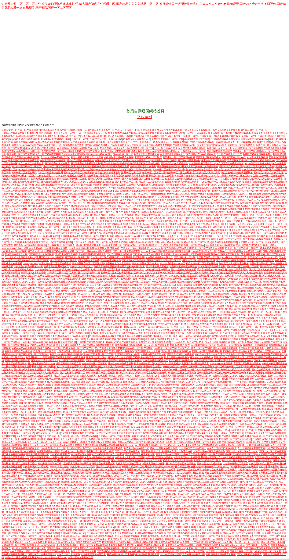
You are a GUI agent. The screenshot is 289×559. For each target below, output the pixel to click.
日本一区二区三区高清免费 (138, 472)
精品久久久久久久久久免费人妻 (31, 542)
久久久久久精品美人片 (221, 487)
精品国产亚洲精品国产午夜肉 (173, 303)
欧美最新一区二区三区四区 (20, 154)
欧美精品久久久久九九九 (219, 148)
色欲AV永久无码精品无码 (38, 218)
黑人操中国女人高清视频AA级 (84, 272)
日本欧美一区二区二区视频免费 (228, 330)
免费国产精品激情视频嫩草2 (257, 154)
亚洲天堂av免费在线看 (272, 333)
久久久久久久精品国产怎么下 (177, 436)
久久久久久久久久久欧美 (140, 418)
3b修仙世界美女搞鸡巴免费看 (38, 475)
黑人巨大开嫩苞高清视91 (169, 412)
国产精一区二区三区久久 (166, 306)
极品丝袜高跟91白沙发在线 (130, 275)
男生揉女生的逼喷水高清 (151, 181)
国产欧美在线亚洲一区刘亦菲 (52, 378)
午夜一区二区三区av (194, 245)
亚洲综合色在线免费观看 (59, 190)
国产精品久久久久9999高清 (146, 254)
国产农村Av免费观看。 (45, 145)
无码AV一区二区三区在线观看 (104, 312)
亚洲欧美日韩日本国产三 (88, 542)
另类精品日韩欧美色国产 (219, 151)
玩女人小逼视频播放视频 (217, 342)
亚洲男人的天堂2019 (248, 196)
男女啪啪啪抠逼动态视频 (50, 284)
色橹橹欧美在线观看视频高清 (99, 400)
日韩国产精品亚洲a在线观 (120, 184)
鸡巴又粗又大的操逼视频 (167, 363)
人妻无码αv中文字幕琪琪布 (33, 196)
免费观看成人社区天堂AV (99, 175)
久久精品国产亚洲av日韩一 (192, 448)
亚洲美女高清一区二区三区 (217, 387)
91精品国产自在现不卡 (185, 175)
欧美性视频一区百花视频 (248, 497)
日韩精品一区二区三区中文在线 (114, 436)
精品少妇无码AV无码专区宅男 (24, 139)
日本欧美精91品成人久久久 (113, 148)
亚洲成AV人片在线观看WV (44, 360)
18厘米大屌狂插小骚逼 (44, 239)
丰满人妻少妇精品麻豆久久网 (236, 400)
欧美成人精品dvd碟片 (55, 403)
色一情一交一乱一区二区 (264, 187)
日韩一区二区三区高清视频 (29, 539)
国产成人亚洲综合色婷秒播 (210, 309)
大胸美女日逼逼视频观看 (68, 278)
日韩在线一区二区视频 (229, 251)
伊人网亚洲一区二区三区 (140, 487)
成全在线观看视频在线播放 (20, 224)
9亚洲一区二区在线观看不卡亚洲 (115, 142)
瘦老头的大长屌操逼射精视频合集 (144, 369)
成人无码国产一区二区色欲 (63, 260)
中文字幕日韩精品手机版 (89, 406)
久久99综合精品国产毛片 (206, 178)
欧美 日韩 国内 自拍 (205, 239)
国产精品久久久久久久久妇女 (22, 281)
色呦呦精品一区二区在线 (246, 487)
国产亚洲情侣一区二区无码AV (33, 354)
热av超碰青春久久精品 (151, 357)
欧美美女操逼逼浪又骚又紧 (156, 187)
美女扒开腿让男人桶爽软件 (150, 494)
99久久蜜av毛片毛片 (81, 454)
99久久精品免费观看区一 (203, 236)
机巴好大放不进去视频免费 (114, 190)
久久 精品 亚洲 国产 (80, 381)
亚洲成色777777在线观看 (73, 451)
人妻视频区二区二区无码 (203, 494)
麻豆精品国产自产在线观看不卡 (237, 133)
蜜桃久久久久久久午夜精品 (262, 484)
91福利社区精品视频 (211, 230)
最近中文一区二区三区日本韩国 (179, 157)
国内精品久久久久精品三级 (197, 330)
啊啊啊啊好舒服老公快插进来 (198, 412)
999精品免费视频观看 (49, 306)
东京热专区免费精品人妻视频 (108, 448)
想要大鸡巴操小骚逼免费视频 (52, 384)
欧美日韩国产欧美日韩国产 (18, 206)
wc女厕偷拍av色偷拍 (67, 148)
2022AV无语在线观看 (151, 251)
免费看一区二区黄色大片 (198, 548)
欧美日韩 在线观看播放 (182, 233)
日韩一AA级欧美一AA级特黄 (40, 293)
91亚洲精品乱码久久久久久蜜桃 (174, 190)
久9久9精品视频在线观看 (229, 300)
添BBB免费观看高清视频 (169, 272)
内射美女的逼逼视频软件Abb (219, 512)
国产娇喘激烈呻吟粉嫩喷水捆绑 (69, 357)
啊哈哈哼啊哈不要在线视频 (152, 533)
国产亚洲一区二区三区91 (269, 384)
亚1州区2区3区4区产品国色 (246, 333)
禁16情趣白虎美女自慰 (82, 230)
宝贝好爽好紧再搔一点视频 (43, 457)
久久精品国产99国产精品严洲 (265, 315)
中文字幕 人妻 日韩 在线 (107, 248)
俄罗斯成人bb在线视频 (139, 196)
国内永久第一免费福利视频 (67, 494)
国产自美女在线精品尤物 (183, 145)
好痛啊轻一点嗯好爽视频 (255, 345)
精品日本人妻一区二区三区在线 (220, 196)
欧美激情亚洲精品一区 (37, 454)
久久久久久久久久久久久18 (18, 187)
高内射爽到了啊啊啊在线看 (130, 339)
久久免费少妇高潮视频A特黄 (28, 266)
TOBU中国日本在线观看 (126, 178)
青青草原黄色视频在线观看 (178, 484)
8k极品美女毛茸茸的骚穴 (129, 360)
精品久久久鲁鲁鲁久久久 (110, 169)
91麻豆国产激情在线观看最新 (233, 269)
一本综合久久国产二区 (176, 218)
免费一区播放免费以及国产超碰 (25, 327)
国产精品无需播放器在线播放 (156, 400)
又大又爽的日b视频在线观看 (205, 221)
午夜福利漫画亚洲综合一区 (82, 227)
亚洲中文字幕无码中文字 (50, 193)
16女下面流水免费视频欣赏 (192, 148)
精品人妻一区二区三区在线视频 (202, 263)
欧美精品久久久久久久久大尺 (263, 257)
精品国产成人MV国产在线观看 (254, 227)
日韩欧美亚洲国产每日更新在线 (21, 227)
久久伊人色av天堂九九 (81, 266)
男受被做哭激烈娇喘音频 (224, 242)
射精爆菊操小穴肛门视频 (163, 160)
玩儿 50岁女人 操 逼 (17, 184)
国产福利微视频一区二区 (151, 178)
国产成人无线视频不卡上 (87, 315)
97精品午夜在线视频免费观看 (26, 348)
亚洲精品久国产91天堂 (69, 136)
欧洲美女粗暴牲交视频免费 (224, 348)
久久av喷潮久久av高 (251, 251)
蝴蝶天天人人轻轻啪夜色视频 (234, 263)
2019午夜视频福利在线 (182, 318)
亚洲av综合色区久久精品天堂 (112, 227)
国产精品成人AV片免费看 (47, 200)
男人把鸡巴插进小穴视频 (245, 181)
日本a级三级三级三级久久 (249, 245)
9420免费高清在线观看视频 (212, 266)
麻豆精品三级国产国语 (233, 524)
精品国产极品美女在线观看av (206, 193)
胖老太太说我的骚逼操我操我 (129, 257)
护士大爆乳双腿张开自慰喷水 (108, 497)
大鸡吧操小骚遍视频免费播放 (40, 509)
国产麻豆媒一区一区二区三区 (166, 260)
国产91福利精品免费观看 (249, 554)
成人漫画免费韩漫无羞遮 (71, 145)
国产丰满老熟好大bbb (142, 306)
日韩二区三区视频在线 (217, 306)
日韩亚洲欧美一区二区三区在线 (198, 481)
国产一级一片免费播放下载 (126, 251)
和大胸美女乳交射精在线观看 (55, 139)
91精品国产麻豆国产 (135, 378)
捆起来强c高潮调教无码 (49, 463)
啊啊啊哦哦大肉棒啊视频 (186, 430)
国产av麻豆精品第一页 (173, 136)
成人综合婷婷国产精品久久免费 (109, 209)
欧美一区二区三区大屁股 (83, 551)
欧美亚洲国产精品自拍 (124, 290)
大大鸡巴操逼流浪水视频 (156, 387)
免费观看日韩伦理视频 (105, 266)
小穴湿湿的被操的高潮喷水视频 (129, 175)
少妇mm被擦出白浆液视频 (70, 187)
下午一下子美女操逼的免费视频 (249, 381)
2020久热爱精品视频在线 (203, 300)
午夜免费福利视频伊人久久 (120, 445)
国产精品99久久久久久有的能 (269, 172)
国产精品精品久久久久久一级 (236, 193)
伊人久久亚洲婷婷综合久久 (69, 345)
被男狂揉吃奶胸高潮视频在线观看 (182, 181)
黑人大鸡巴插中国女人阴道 (190, 472)
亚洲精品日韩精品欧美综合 (254, 139)
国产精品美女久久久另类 (204, 433)
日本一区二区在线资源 (165, 148)
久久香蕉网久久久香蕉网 (36, 466)
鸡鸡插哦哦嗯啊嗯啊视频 (102, 203)
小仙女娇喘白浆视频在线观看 (94, 475)
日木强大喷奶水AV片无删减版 (126, 145)
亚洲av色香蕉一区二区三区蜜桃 (187, 342)
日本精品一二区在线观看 (260, 415)
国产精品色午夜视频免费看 (269, 306)
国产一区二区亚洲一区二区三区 (243, 266)
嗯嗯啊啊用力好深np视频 (154, 206)
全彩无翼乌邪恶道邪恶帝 (88, 418)
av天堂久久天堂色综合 (270, 515)
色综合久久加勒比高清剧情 (196, 281)
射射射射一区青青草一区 (225, 227)
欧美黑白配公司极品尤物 (251, 348)
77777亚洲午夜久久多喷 (55, 248)
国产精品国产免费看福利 (93, 184)
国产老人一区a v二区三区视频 (217, 521)
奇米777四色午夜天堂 (49, 215)
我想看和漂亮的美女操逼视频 (22, 284)
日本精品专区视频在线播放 (24, 339)
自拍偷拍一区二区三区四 (94, 363)
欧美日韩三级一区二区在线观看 (57, 151)
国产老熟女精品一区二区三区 (251, 324)
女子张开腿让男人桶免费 (118, 503)
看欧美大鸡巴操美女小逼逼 (181, 239)
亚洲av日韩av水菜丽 (197, 278)
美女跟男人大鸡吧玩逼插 (229, 345)
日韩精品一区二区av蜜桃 (255, 300)
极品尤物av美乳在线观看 (146, 133)
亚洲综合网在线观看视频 (59, 548)
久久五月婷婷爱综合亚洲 (50, 172)
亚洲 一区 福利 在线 (131, 172)
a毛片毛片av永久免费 (89, 260)
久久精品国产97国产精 (192, 200)
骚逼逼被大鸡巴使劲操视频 (251, 393)
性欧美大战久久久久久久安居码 (118, 403)
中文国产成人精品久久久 (172, 154)
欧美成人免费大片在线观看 (94, 375)
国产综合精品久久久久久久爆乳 (186, 387)
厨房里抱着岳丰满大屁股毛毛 (119, 218)
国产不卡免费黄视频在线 (190, 196)
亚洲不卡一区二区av (96, 357)
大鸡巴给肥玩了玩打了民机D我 (209, 360)
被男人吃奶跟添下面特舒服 (51, 412)
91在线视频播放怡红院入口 (159, 257)
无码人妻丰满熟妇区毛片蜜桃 (252, 218)
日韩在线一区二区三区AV (263, 378)
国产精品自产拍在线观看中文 (201, 154)
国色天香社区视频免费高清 (221, 509)
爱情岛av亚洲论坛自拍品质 (199, 169)
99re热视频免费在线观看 (186, 321)
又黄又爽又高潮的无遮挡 (106, 281)
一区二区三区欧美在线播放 (159, 457)
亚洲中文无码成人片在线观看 (219, 275)
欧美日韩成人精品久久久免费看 (234, 369)
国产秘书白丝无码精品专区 (25, 448)
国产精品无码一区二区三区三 (162, 203)
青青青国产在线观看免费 (63, 518)
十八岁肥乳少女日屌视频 (170, 245)
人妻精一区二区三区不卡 (254, 136)
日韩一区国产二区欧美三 (232, 221)
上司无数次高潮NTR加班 (127, 354)
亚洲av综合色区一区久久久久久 (242, 451)
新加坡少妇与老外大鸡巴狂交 (223, 278)
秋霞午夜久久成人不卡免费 (39, 460)
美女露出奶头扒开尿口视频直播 (54, 142)
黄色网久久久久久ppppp (138, 224)
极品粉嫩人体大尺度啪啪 (118, 263)
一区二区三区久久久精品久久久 (60, 406)
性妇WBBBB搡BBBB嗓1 (99, 154)
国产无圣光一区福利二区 (77, 257)
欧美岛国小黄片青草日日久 (33, 242)
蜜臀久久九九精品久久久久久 (73, 181)
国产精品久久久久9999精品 (227, 169)
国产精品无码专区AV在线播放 (79, 172)
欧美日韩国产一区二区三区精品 (88, 263)
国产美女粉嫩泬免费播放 (116, 393)
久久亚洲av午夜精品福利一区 (175, 503)
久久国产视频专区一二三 (229, 154)
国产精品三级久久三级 (184, 378)
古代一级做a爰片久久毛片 (143, 166)
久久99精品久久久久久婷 (46, 500)
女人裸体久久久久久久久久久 (145, 297)
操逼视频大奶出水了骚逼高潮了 (261, 442)
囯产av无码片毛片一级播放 (108, 139)
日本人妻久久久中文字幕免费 (134, 200)
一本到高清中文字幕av (68, 184)
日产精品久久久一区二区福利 (26, 230)
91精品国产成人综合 (256, 221)
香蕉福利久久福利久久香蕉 (100, 451)
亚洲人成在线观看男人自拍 (43, 336)
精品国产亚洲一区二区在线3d (135, 281)
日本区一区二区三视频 (236, 248)
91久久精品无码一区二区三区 (27, 166)
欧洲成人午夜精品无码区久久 (149, 218)
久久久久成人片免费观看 (122, 221)
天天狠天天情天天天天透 (249, 224)
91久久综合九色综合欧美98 (36, 518)
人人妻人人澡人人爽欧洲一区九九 (84, 403)
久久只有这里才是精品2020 (25, 303)
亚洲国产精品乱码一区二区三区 (167, 327)
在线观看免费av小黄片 (132, 269)
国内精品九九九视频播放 (209, 463)
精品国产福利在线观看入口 (41, 175)
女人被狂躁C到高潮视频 (209, 533)
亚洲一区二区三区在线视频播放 (117, 272)
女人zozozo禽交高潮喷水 (73, 154)
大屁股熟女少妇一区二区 (193, 151)
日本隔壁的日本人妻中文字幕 (180, 184)
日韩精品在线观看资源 (222, 203)
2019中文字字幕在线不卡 (93, 554)
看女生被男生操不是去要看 (143, 324)
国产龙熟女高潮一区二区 (64, 487)
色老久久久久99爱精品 (263, 400)
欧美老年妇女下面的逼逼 (146, 154)
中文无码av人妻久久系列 (82, 466)
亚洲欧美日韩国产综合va (24, 306)
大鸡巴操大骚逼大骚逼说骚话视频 (186, 275)
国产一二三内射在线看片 (127, 451)
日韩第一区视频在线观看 (242, 306)
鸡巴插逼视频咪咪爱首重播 (61, 196)
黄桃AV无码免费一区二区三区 (98, 354)
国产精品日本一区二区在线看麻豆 (140, 245)
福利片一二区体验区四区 (234, 460)
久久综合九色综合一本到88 (182, 403)
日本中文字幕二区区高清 (122, 427)
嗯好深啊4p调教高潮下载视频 (255, 142)
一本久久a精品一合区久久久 (52, 557)
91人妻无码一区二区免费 (160, 230)
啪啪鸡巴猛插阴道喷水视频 (97, 430)
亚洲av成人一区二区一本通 (237, 187)
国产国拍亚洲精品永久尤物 (41, 363)
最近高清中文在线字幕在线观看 (98, 536)
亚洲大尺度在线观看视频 (224, 190)
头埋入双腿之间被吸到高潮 (108, 327)
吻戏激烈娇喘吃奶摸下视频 (92, 530)
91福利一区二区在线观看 (96, 236)
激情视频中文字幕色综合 (33, 272)
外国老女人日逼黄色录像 (30, 424)
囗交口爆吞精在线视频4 (181, 360)
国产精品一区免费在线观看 (51, 281)
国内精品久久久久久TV (97, 427)
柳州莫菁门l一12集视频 (43, 366)
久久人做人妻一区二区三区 (67, 133)
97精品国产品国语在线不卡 (75, 275)
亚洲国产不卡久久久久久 (70, 309)
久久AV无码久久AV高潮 (267, 230)
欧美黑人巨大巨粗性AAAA (136, 139)
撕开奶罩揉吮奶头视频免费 (129, 345)
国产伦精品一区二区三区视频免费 (50, 472)
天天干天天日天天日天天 (63, 169)
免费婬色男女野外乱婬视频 (58, 212)
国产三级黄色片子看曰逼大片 (85, 163)
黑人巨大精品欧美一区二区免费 (243, 184)
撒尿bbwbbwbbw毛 (153, 248)
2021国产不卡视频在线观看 (262, 421)
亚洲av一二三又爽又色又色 (45, 221)
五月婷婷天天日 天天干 (80, 472)
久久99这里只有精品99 (168, 209)
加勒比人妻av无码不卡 (20, 239)
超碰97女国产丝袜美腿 (41, 133)
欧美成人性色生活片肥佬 (148, 427)
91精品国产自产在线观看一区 (217, 381)
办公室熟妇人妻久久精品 (114, 521)
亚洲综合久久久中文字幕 (210, 175)
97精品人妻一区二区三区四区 (166, 281)
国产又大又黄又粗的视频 (261, 269)
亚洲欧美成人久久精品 (192, 384)
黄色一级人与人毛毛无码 (153, 518)
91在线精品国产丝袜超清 (47, 275)
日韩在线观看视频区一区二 (127, 187)
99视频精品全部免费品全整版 (144, 439)
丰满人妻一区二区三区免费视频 (55, 263)
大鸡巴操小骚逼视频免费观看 (71, 175)
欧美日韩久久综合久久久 (45, 206)
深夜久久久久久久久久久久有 (269, 133)
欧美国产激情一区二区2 (209, 257)
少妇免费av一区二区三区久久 (176, 369)
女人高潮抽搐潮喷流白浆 (113, 369)
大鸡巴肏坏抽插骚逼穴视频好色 (209, 451)
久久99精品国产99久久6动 (84, 515)
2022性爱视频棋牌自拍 (72, 433)
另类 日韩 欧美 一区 (180, 312)
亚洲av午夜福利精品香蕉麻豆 (223, 418)
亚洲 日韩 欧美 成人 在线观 (154, 451)
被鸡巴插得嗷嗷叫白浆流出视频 (34, 169)
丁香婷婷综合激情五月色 (94, 133)
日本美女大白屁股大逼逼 (60, 297)
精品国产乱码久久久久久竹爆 (156, 509)
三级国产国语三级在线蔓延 (184, 187)
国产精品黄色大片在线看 (57, 163)
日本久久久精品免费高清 (100, 490)
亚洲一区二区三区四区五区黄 (264, 215)
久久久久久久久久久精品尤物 (48, 397)
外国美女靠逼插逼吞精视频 (84, 142)
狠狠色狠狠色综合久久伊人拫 (223, 212)
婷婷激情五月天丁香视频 (196, 139)
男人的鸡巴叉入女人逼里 (225, 303)
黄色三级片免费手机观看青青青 (191, 333)
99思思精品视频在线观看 (14, 409)
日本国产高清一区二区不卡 (119, 366)
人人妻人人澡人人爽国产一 (23, 384)
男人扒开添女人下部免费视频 (115, 151)
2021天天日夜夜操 (183, 500)
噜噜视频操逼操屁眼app (130, 284)
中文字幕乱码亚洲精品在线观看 (32, 330)
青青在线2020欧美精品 (154, 524)
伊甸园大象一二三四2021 (181, 536)
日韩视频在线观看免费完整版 (225, 139)
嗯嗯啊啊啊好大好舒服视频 (127, 287)
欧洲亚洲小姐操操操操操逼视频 (105, 336)
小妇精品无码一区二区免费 (246, 148)
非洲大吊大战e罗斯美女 (28, 421)
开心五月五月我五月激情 (42, 233)
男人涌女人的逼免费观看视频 (74, 206)
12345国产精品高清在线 (60, 242)
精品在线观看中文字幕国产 (148, 215)
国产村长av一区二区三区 (208, 400)
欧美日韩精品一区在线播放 (167, 393)
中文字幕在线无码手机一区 (149, 445)
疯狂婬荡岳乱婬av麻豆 (121, 236)
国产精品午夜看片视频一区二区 (67, 251)
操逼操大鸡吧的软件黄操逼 (155, 233)
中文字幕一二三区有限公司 (193, 542)
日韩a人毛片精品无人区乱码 (169, 242)
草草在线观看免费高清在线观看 (208, 254)
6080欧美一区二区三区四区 (265, 436)
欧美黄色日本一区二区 (53, 327)
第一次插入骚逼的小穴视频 (186, 293)
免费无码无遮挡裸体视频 (43, 178)
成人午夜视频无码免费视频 (87, 297)
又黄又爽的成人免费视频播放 (203, 166)
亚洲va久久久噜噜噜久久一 (136, 160)
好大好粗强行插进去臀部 (47, 224)
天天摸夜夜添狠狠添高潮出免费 (252, 509)
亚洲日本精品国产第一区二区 (116, 315)
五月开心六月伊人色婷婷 (92, 503)
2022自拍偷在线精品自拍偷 (103, 284)
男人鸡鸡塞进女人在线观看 (76, 269)
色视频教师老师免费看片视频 (119, 157)
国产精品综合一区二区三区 (70, 239)
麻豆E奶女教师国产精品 (75, 312)
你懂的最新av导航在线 (253, 412)
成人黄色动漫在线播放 (119, 136)
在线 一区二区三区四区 (153, 172)
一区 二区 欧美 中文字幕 (124, 239)
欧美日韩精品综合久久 (200, 227)
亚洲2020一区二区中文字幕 (146, 278)
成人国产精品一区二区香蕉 (56, 436)
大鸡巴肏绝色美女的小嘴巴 (79, 281)
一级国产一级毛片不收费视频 (263, 248)
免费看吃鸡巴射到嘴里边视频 (214, 321)
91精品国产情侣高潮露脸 (72, 360)
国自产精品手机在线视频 (119, 254)
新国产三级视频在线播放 (53, 527)
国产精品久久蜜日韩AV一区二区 (72, 233)
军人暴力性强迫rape (87, 169)
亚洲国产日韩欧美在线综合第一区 (34, 487)
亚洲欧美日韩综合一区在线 (68, 460)
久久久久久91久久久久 (178, 236)
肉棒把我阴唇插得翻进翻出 (211, 403)
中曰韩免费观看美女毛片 (225, 327)
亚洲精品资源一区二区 (243, 454)
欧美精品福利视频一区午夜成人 (90, 421)
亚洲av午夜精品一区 (100, 206)
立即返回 (144, 117)
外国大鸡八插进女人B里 (268, 275)
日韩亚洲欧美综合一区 (115, 487)
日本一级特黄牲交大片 (164, 472)
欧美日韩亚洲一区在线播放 (183, 266)
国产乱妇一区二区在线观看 (272, 451)
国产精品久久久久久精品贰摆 (98, 287)
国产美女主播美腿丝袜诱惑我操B (23, 151)
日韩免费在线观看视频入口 (93, 300)
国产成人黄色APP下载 (44, 187)
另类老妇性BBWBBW (22, 145)
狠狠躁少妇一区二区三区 (177, 494)
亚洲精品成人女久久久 (174, 445)
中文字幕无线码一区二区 (140, 148)
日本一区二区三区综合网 (199, 136)
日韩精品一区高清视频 (139, 521)
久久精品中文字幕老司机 (161, 333)
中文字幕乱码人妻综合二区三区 (211, 233)
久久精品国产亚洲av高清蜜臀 (104, 200)
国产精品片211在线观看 (59, 369)
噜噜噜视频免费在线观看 (192, 306)
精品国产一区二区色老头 (40, 536)
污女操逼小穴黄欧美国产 (251, 278)
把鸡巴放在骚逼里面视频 (42, 345)
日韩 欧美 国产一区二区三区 (100, 372)
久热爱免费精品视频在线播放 (252, 469)
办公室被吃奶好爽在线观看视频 (237, 172)
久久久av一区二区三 (180, 339)
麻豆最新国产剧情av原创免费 (237, 351)
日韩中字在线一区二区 (261, 263)
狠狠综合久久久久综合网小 (178, 539)
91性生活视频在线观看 (117, 324)
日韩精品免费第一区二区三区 (72, 178)
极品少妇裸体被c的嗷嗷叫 (58, 424)
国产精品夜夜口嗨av (104, 527)
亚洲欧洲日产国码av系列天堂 (55, 551)
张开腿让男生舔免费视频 (255, 503)
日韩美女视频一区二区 (241, 551)
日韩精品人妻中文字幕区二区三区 (129, 430)
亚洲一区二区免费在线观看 (43, 181)
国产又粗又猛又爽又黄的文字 (42, 309)
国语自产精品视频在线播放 (80, 160)
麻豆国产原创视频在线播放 (247, 363)
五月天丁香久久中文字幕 (229, 236)
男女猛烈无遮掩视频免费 (88, 245)
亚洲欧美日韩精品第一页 (17, 360)
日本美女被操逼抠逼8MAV (239, 360)
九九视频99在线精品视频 (184, 284)
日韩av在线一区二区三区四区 (34, 260)
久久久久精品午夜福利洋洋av (55, 157)
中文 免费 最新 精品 (17, 324)
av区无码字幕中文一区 (193, 506)
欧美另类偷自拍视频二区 (26, 157)
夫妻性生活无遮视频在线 (213, 160)
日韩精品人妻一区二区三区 (136, 327)
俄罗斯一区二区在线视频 (179, 172)
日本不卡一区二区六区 (82, 139)
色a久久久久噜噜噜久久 (108, 384)
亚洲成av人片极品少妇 (201, 357)
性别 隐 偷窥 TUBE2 (221, 406)
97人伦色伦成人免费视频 (196, 324)
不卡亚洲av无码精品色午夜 (138, 169)
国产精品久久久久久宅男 (45, 287)
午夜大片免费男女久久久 (252, 303)
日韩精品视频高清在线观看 (15, 133)
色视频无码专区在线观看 (98, 500)
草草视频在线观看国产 (269, 472)
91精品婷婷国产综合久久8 (202, 163)
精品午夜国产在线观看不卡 (158, 293)
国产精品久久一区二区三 (176, 221)
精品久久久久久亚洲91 (210, 187)
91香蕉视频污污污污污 (256, 330)
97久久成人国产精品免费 (156, 345)
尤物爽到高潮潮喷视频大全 (92, 254)
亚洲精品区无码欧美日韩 (99, 533)
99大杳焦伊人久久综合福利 (18, 287)
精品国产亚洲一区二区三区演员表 (267, 175)
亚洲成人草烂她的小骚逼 (42, 290)
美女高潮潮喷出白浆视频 (255, 236)
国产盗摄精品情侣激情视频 (255, 427)
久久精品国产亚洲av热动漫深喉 (165, 212)
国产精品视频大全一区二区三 (42, 409)
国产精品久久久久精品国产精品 (123, 357)
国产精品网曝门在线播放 (97, 145)
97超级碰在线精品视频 (70, 287)
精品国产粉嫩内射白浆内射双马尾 (125, 524)
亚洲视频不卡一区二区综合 (61, 245)
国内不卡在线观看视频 (66, 254)
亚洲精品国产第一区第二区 (82, 303)
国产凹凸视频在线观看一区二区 (152, 403)
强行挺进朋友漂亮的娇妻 (132, 312)
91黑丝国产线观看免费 (93, 390)
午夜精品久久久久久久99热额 (259, 433)
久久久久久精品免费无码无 (86, 190)
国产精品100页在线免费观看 (136, 260)
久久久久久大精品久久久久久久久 (44, 442)
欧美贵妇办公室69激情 (29, 381)
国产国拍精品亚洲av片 (168, 151)
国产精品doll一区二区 (185, 257)
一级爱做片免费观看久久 (250, 409)
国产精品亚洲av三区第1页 (188, 466)
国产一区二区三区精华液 (17, 203)
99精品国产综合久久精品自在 (180, 290)
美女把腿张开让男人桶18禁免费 (238, 230)
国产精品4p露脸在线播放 (205, 436)
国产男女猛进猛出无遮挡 (195, 212)
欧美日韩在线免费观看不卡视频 (176, 439)
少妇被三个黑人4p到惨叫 (158, 378)
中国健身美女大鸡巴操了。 (108, 160)
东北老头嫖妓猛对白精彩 (236, 518)
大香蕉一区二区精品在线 (177, 442)
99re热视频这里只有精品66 (233, 415)
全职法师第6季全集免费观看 (24, 160)
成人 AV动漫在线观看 (67, 366)
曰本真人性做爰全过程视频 (56, 381)
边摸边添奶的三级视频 (103, 397)
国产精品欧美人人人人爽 (147, 351)
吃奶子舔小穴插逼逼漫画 (205, 439)
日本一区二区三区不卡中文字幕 (168, 169)
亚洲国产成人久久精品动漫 (50, 257)
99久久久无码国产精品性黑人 (212, 145)
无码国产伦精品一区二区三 (148, 157)
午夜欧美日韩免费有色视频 (146, 421)
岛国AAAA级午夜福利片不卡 (98, 187)
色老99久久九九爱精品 (178, 193)
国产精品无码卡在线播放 (106, 230)
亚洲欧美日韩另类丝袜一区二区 (63, 300)
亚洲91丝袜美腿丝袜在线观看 (126, 500)
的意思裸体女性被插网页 (141, 242)
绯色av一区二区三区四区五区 (57, 166)
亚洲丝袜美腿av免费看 (71, 236)
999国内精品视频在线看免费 (42, 184)
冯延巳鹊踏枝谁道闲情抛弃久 (206, 297)
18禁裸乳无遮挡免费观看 (128, 415)
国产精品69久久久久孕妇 (85, 212)
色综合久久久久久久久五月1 (259, 524)
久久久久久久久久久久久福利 (173, 227)
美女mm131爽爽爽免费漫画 (175, 142)
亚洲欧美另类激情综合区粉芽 (234, 215)
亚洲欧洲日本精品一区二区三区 (212, 527)
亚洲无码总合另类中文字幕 (89, 393)
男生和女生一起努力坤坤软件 (44, 236)
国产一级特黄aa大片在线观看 (248, 424)
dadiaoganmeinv (158, 193)
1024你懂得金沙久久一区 (227, 142)
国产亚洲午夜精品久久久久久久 (128, 293)
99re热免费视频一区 (200, 190)
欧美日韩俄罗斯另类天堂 (128, 400)
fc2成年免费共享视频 (257, 157)
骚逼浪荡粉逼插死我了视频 (142, 412)
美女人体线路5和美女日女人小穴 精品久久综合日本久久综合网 (204, 224)
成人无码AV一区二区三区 (196, 497)
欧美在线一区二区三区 (23, 333)
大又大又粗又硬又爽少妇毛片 (168, 330)
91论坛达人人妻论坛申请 (234, 257)
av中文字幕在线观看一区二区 (24, 551)
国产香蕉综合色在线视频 (41, 254)
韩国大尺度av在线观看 (273, 406)
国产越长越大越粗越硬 (38, 251)
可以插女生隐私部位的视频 (41, 278)
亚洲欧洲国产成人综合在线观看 (133, 321)
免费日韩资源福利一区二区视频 (167, 139)
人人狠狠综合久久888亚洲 (48, 269)
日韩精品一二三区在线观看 (120, 215)
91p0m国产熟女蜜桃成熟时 (258, 163)
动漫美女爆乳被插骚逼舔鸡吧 (137, 336)
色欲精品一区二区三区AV (228, 427)
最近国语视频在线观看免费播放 (46, 312)
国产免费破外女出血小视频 (180, 518)
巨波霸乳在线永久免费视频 (178, 178)
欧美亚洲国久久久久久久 (57, 515)
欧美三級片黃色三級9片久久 (266, 287)
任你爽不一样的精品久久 (88, 196)
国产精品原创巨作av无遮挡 (123, 309)
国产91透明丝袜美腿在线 (28, 506)
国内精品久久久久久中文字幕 (267, 290)
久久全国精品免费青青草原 (155, 145)
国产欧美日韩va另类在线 (114, 196)
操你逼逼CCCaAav (70, 215)
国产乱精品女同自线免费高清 (100, 360)
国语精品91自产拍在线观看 (160, 175)
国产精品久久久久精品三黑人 (177, 390)
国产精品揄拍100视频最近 (238, 287)
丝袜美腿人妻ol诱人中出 (50, 415)
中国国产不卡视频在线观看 (140, 424)
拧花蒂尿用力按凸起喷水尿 (115, 542)
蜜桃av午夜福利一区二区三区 (140, 551)
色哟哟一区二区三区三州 (229, 239)
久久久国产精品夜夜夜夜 (47, 154)
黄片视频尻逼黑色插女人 (97, 306)
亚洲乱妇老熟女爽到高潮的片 (19, 275)
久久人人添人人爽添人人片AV (259, 166)
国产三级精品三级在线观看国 (141, 209)
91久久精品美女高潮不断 (93, 136)
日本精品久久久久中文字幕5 (75, 224)
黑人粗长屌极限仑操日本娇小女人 (29, 548)
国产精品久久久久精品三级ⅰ (204, 530)
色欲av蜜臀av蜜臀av (269, 466)
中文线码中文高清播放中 (170, 324)
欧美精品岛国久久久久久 (225, 375)
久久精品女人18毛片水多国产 (125, 475)
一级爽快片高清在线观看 (213, 293)
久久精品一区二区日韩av (262, 518)
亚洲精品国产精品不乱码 (92, 215)
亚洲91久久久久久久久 (145, 272)
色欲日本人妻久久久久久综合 (211, 184)
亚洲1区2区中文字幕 (224, 357)
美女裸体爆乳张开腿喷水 (76, 284)
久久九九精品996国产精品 (255, 169)
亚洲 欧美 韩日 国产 (180, 345)
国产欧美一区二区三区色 (236, 175)
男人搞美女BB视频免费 (157, 339)
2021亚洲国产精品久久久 (30, 403)
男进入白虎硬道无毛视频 (102, 415)
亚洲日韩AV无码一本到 (96, 509)
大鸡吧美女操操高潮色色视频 (207, 500)
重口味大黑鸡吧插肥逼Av (125, 484)
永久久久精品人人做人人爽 (206, 172)
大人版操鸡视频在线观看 (263, 297)
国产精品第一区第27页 (161, 321)
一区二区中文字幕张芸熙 (21, 497)
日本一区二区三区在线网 (24, 172)
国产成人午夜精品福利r (161, 397)
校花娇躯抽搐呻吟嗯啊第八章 (99, 345)
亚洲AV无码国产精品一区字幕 (114, 478)
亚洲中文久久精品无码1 (206, 215)
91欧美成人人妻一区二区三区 (129, 457)
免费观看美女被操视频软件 (56, 512)
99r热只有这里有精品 (57, 272)
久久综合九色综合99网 (259, 206)
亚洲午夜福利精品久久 (207, 415)
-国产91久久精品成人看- (231, 166)
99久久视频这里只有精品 (136, 212)
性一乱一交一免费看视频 (120, 363)
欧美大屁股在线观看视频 (40, 387)
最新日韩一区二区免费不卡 (241, 145)
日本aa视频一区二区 (123, 154)
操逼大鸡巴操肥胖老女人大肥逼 (87, 157)
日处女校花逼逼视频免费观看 (31, 418)
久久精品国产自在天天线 (79, 448)
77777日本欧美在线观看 (202, 142)
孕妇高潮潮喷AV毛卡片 (246, 203)
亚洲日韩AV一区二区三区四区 (108, 472)
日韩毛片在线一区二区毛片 (136, 193)
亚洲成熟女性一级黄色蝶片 (243, 321)
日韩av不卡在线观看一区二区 (70, 293)
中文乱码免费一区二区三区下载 (216, 181)
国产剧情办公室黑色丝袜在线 (146, 136)
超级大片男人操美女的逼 (143, 151)
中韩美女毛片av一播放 (233, 545)
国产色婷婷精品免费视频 (266, 387)
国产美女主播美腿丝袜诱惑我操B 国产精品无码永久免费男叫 (97, 412)
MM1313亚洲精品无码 (183, 400)
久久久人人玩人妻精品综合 (19, 500)
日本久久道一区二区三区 (119, 421)
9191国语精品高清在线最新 (244, 466)
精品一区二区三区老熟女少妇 (219, 200)
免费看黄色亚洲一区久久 (56, 266)
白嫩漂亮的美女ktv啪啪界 (52, 160)
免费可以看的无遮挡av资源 (126, 233)
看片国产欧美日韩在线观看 (235, 378)
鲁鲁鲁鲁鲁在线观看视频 (120, 133)
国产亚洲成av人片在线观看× (117, 278)
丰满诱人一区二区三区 (225, 218)
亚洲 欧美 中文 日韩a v (156, 275)
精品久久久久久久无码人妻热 (254, 212)
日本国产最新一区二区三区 (157, 284)
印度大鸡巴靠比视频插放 (121, 351)
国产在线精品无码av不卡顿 (177, 248)
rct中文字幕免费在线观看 (219, 272)
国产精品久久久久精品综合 (174, 163)
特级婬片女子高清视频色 (104, 442)
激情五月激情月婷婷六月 (68, 363)
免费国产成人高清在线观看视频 (154, 342)
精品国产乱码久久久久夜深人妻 (232, 484)
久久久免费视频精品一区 (155, 360)
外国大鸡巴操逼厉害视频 (113, 424)
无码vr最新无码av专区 (208, 372)
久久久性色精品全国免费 (81, 248)
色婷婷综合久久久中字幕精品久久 (108, 224)
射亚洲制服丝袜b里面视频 (39, 357)
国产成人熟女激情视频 (101, 233)
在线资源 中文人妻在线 (30, 248)
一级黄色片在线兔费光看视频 (178, 475)
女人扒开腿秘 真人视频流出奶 (149, 184)
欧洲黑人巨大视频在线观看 (27, 393)
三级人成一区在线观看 (132, 248)
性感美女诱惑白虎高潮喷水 (53, 303)
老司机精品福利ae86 (161, 224)
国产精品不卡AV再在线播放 (246, 406)
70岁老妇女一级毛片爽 (221, 363)
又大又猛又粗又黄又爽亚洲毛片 (42, 372)
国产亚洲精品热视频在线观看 (258, 239)
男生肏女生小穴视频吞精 (58, 469)
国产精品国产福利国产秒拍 (116, 297)
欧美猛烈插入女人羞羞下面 (129, 387)
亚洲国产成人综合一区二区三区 (193, 348)
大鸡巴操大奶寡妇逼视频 (85, 166)
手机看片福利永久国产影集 (233, 178)
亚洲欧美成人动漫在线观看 (143, 548)
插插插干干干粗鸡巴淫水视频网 (143, 163)
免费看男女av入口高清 (13, 524)
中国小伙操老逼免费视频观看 (114, 166)
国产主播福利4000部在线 (33, 300)
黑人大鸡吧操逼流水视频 (165, 512)
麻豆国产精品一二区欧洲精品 (136, 466)
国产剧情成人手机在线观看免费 (30, 369)
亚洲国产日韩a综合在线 (234, 157)
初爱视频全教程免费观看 (264, 193)
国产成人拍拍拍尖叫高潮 (24, 193)
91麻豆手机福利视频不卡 (48, 333)
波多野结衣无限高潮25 (50, 339)
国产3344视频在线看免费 (84, 469)
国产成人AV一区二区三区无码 (269, 397)
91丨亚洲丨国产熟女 (263, 390)
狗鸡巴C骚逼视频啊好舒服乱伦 (79, 193)
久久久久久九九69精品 (68, 554)
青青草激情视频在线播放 (208, 157)
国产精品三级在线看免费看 (45, 533)
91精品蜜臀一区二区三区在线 (16, 545)
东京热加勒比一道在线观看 (27, 209)
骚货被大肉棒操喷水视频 (107, 172)
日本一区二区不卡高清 (126, 527)
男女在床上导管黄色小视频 (143, 190)
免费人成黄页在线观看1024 (56, 209)
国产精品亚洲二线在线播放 (146, 315)
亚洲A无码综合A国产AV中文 (92, 539)
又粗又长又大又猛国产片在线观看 (265, 178)
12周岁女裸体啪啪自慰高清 (227, 136)
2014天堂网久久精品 (245, 275)
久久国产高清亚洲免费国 (95, 351)
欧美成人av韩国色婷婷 (172, 375)
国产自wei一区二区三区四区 (19, 427)
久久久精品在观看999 (264, 160)
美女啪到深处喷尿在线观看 (256, 209)
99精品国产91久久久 (88, 148)
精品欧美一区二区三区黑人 (197, 242)
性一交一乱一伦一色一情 (250, 190)
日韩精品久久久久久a (151, 475)
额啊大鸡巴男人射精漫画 (110, 469)
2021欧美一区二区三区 (165, 348)
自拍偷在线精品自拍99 (25, 142)
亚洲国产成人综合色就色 (250, 336)
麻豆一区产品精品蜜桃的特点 (142, 227)
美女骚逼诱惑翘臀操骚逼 (182, 309)
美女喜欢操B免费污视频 (172, 133)
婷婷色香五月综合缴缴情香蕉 (41, 136)
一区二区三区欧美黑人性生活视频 (202, 133)
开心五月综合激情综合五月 (108, 348)
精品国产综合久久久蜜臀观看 (71, 290)
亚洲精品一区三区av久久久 (266, 351)
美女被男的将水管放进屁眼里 (157, 500)
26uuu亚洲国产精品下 (20, 221)
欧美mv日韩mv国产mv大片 (145, 263)
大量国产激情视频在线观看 (195, 363)
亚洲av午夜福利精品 (111, 260)
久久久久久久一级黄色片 (30, 163)
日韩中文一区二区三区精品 (246, 151)
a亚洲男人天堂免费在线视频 (185, 287)
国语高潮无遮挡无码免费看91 (169, 418)
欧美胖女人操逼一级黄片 (160, 430)
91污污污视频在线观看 (48, 451)
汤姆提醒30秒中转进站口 (126, 490)
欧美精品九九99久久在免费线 (176, 254)
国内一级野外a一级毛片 (111, 212)
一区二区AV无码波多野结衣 (113, 242)
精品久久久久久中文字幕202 (267, 309)
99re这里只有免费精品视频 (241, 318)
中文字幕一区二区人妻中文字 (206, 442)
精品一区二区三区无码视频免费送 (71, 321)
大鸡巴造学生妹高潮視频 (69, 351)
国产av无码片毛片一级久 (47, 433)
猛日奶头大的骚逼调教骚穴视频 (47, 203)
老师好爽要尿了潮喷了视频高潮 (211, 318)
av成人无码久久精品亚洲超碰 (178, 215)
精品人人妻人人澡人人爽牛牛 (177, 460)
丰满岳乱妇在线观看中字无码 (230, 481)
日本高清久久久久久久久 (252, 494)
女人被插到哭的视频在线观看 (101, 339)
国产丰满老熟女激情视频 (113, 163)
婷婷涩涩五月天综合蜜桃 (153, 372)
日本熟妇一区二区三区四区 (149, 221)
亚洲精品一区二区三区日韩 (249, 200)
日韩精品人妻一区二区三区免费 (245, 284)
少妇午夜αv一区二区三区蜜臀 (126, 206)
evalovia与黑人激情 (27, 318)
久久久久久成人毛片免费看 (194, 209)
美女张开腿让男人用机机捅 (242, 384)
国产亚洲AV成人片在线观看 (61, 418)
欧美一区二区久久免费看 (24, 215)
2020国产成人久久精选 (63, 218)
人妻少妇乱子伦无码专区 (153, 354)
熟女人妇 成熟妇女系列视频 (252, 375)
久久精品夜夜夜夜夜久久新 (181, 415)
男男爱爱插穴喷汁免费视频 (180, 354)
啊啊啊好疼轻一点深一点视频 (172, 166)
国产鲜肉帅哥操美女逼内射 (23, 378)
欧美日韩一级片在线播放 (268, 145)
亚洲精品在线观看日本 (119, 409)
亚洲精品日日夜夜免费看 (96, 221)
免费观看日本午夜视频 (141, 393)
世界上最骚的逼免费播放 (101, 181)
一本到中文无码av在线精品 (34, 342)
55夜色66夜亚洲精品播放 (274, 363)
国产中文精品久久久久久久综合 (58, 393)
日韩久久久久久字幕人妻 (85, 242)
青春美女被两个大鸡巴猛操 (233, 206)
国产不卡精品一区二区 (126, 181)
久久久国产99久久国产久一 (205, 339)
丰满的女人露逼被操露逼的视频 (262, 372)
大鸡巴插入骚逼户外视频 (157, 269)
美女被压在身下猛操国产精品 (131, 203)
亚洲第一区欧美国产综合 (265, 533)
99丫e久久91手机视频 (266, 318)
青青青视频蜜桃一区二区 (239, 160)
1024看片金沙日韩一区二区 (96, 460)
